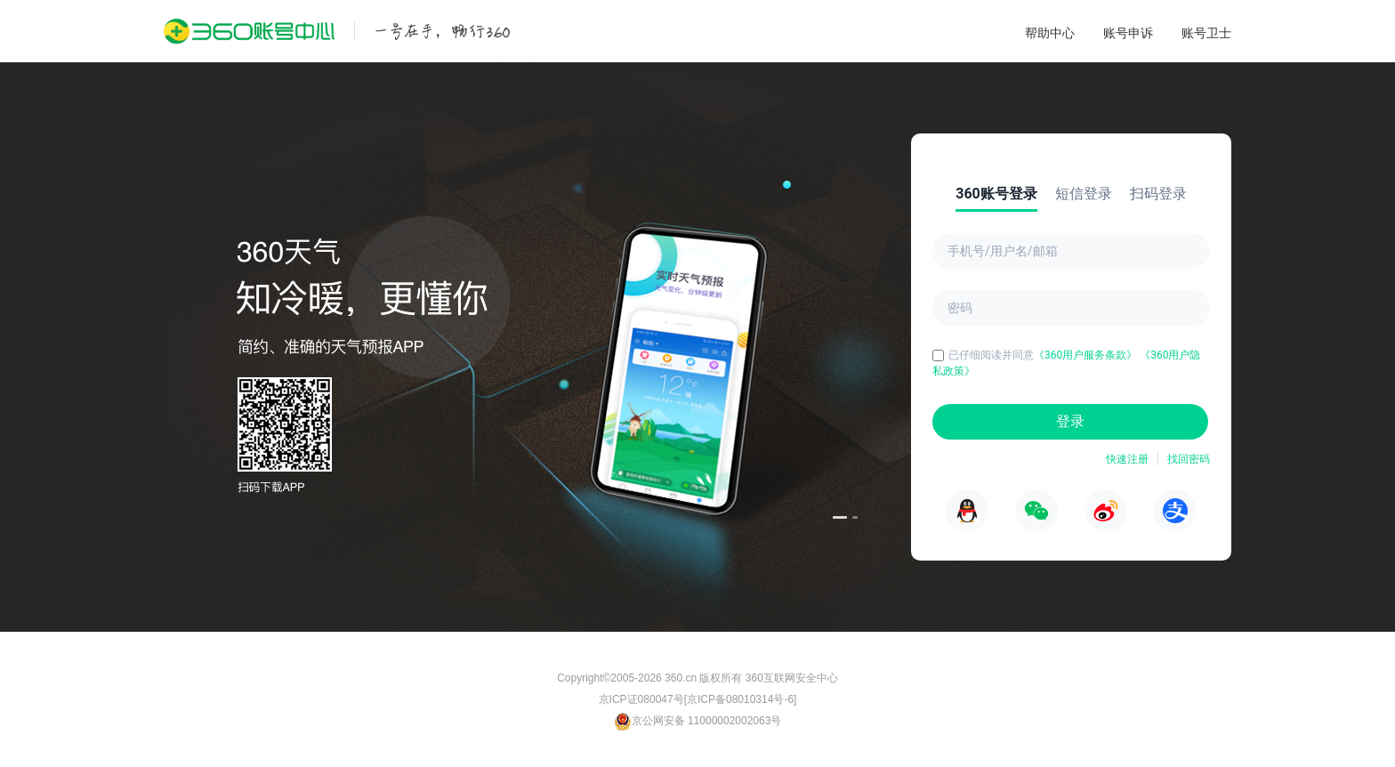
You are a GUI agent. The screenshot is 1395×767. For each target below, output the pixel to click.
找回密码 (1188, 459)
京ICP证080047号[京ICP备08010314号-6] (698, 699)
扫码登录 (1158, 193)
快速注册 (1127, 459)
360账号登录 (996, 193)
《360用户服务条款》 (1087, 355)
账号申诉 (1128, 33)
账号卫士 (1206, 33)
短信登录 (1083, 193)
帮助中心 (1050, 33)
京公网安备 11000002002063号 (698, 721)
